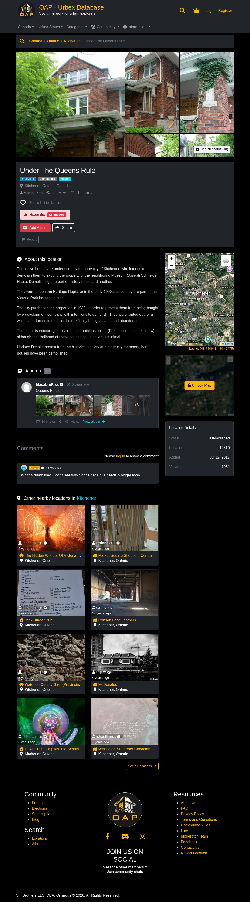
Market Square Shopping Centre (122, 555)
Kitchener (72, 41)
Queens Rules (47, 390)
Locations (40, 838)
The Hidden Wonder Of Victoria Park (52, 555)
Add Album (35, 228)
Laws (185, 831)
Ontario (53, 41)
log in (120, 456)
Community (104, 27)
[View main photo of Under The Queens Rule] (70, 133)
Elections (39, 808)
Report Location (194, 853)
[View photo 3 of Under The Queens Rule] (207, 92)
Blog (35, 820)
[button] (199, 299)
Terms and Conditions (199, 820)
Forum (37, 803)
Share (63, 228)
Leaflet (227, 343)
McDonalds (105, 685)
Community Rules (195, 825)
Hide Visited (177, 342)
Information (135, 27)
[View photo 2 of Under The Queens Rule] (152, 92)
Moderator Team (194, 836)
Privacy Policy (192, 814)
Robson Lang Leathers (114, 620)
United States (48, 27)
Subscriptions (43, 814)
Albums (38, 844)
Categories (75, 27)
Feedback (189, 842)
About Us (188, 803)
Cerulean (34, 468)
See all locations (142, 766)
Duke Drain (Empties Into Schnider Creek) (56, 749)
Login (209, 11)
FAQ (184, 808)
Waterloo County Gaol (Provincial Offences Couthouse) (67, 685)
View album (94, 421)
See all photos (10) (212, 149)
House (65, 179)
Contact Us (190, 847)
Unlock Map (200, 385)
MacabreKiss (31, 193)
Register (225, 11)
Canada (24, 27)
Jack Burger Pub (35, 620)
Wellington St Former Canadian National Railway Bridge (142, 749)
